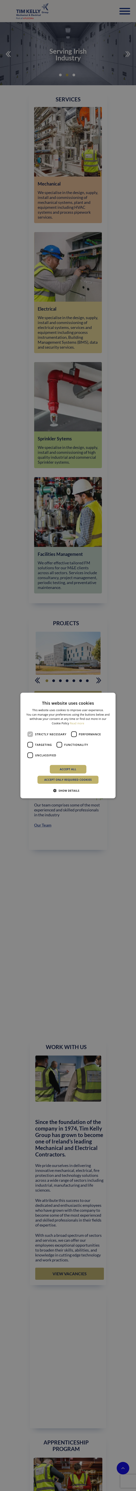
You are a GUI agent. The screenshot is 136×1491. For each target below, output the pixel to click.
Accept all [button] (68, 769)
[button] (68, 790)
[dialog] (68, 745)
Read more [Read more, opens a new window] (77, 723)
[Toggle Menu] (124, 11)
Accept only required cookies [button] (68, 780)
